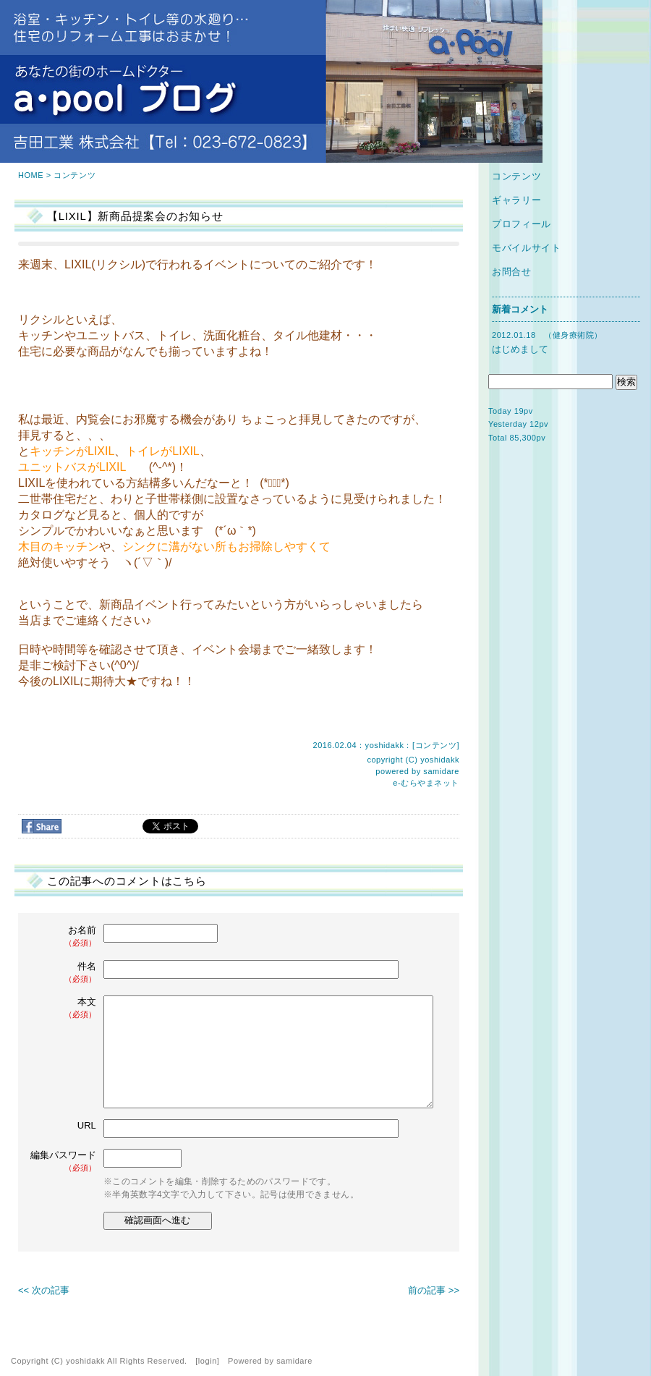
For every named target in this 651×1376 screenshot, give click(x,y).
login (207, 1360)
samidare (441, 771)
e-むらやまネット (426, 782)
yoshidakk (439, 759)
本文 (64, 1008)
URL (86, 1125)
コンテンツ (74, 175)
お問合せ (512, 271)
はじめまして (520, 349)
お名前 (64, 936)
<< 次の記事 (43, 1290)
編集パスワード (63, 1161)
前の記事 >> (433, 1290)
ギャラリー (516, 200)
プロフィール (521, 223)
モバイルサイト (526, 247)
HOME (30, 175)
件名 (64, 973)
